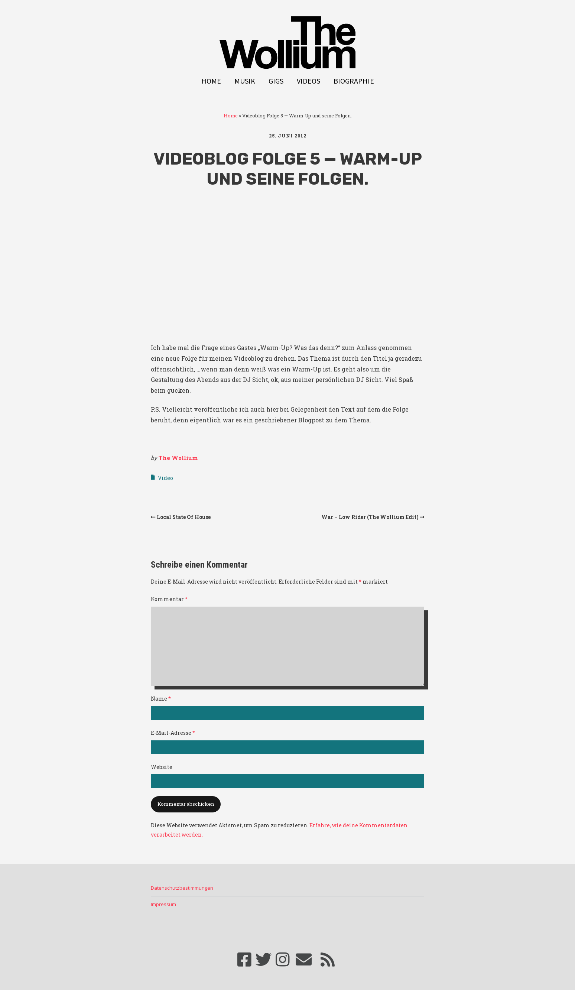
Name (161, 698)
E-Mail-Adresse (173, 732)
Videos (308, 81)
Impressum (163, 904)
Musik (244, 81)
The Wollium (178, 457)
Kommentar (169, 599)
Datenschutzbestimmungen (182, 887)
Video (165, 477)
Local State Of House (184, 516)
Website (161, 766)
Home (211, 81)
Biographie (354, 81)
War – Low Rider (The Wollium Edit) (370, 516)
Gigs (276, 81)
